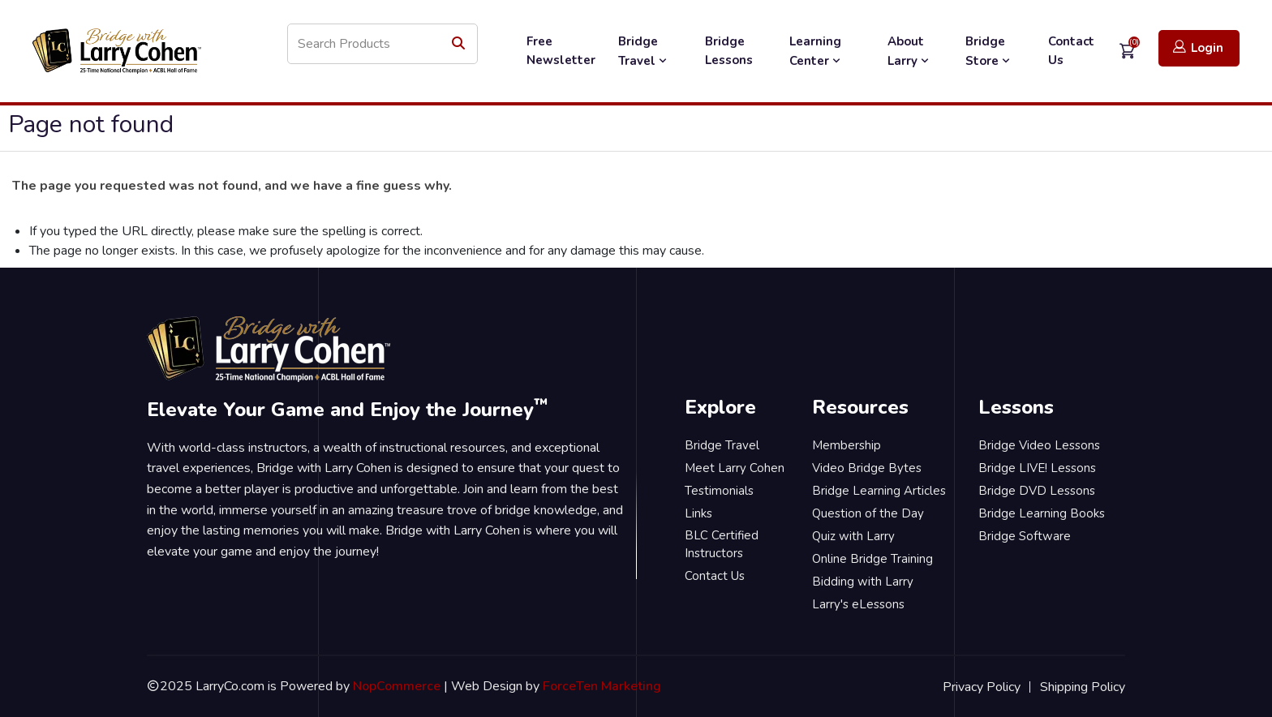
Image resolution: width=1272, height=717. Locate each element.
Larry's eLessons (858, 604)
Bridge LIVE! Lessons (1037, 468)
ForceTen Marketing (602, 686)
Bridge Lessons (729, 50)
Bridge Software (1024, 536)
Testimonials (719, 491)
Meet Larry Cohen (734, 468)
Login (1198, 47)
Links (698, 513)
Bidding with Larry (862, 581)
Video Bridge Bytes (867, 468)
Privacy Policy (982, 687)
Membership (846, 445)
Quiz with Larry (853, 536)
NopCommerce (396, 686)
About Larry (909, 51)
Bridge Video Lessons (1039, 445)
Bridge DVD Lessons (1036, 491)
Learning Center (816, 51)
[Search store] (382, 44)
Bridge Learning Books (1041, 513)
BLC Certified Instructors (721, 544)
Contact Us (1071, 50)
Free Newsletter (560, 50)
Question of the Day (868, 513)
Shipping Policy (1082, 687)
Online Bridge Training (872, 559)
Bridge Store (989, 51)
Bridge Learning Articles (879, 491)
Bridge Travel (644, 51)
